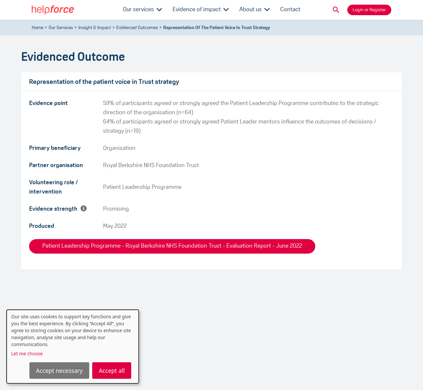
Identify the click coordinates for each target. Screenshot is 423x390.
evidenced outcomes (137, 27)
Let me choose (27, 353)
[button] (336, 10)
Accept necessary (59, 370)
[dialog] (73, 346)
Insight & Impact (94, 27)
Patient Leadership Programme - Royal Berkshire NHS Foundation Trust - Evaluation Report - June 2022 (172, 246)
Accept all (112, 370)
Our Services (61, 27)
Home (37, 27)
